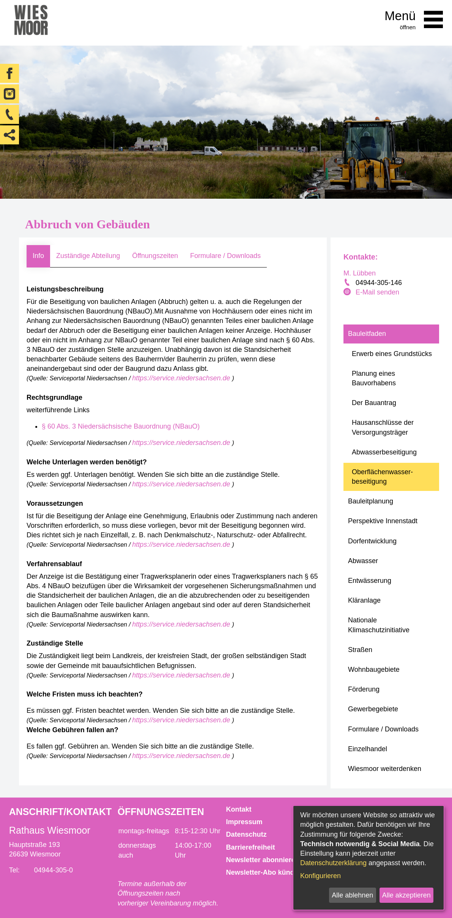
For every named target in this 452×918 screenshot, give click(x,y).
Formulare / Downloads (225, 256)
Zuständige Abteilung (88, 256)
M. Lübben (359, 273)
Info (38, 256)
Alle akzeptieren (406, 895)
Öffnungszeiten (155, 256)
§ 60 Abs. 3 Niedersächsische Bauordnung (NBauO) (121, 426)
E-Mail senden (377, 292)
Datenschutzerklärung (333, 863)
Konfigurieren (320, 876)
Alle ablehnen (352, 895)
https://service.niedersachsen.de (182, 378)
